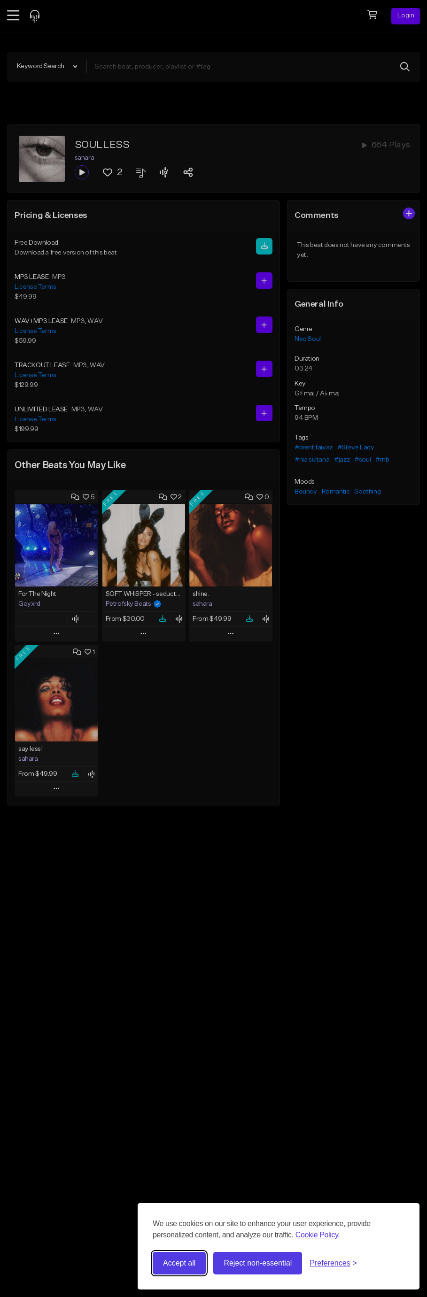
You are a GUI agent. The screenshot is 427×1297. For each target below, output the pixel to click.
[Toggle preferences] (333, 1263)
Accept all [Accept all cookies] (179, 1263)
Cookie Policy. (317, 1235)
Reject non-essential (258, 1263)
